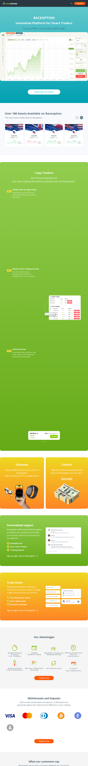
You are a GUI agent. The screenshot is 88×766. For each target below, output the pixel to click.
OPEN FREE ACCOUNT (44, 92)
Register (80, 3)
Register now (44, 678)
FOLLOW (54, 436)
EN (72, 3)
